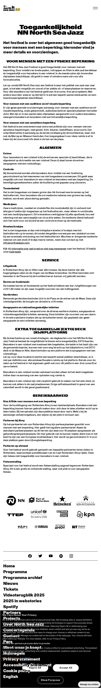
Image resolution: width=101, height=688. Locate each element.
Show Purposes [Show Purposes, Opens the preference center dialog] (50, 680)
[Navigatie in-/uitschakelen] (95, 8)
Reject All (35, 667)
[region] (50, 649)
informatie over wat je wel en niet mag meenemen (38, 248)
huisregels (15, 251)
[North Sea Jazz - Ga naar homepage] (11, 8)
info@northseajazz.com (16, 242)
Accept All (65, 667)
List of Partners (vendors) (16, 658)
